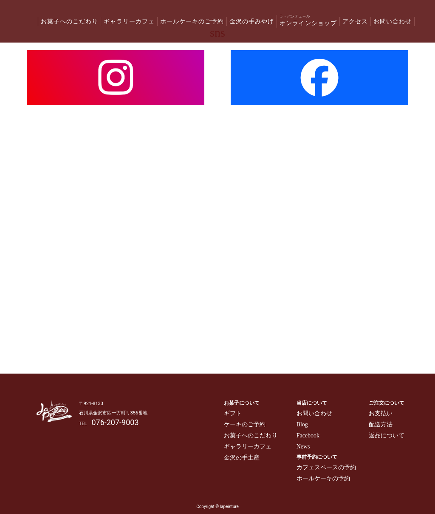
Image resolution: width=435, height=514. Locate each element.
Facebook (308, 435)
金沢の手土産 (242, 457)
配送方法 (381, 424)
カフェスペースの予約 (326, 467)
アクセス (355, 21)
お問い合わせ (392, 21)
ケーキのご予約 (245, 424)
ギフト (233, 413)
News (303, 446)
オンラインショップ (308, 20)
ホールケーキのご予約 (192, 21)
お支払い (381, 413)
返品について (386, 435)
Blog (302, 424)
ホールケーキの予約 (323, 478)
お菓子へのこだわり (69, 21)
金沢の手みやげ (251, 21)
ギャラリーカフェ (129, 21)
